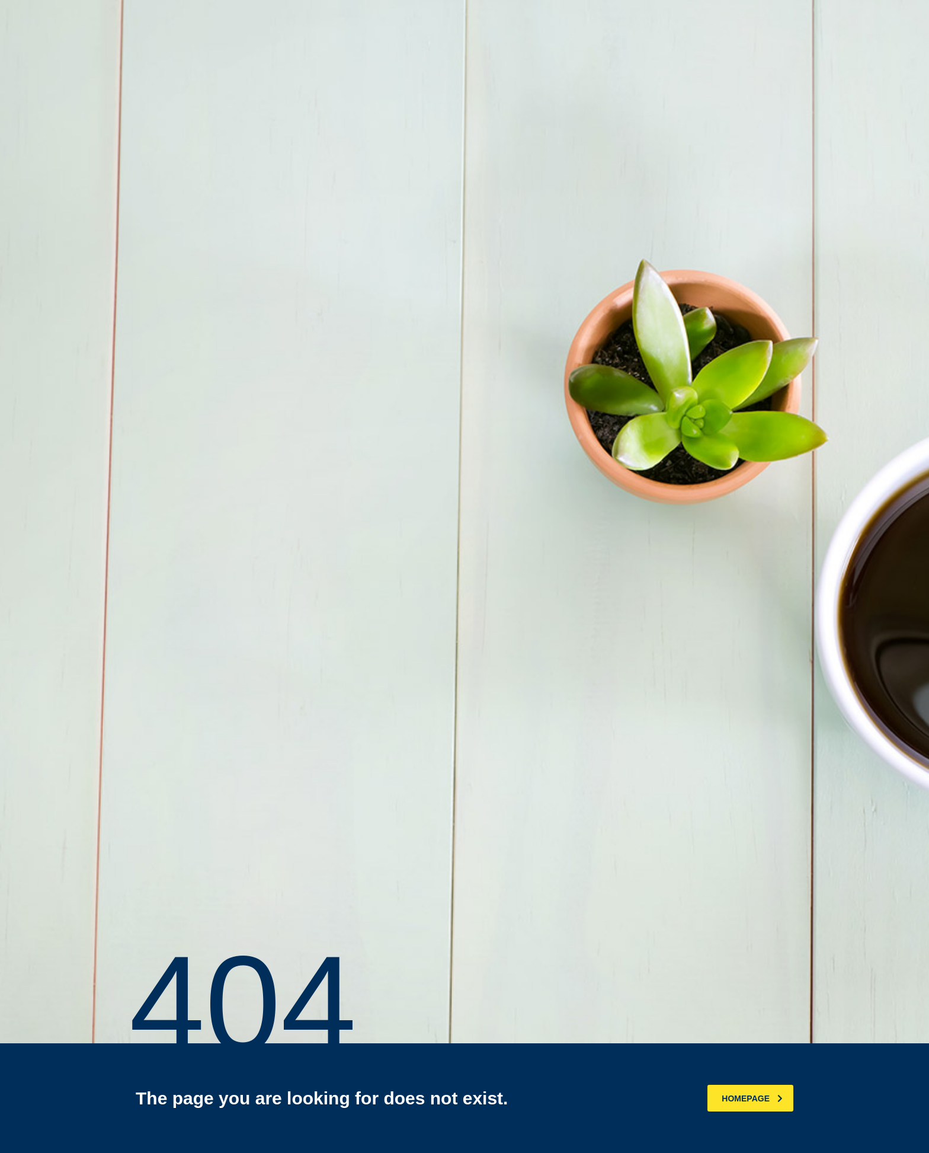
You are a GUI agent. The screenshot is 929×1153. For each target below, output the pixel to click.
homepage (752, 1098)
